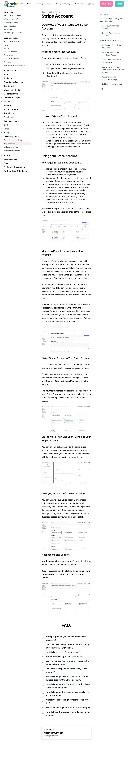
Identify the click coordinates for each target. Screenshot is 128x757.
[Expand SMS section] (16, 125)
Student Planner (10, 52)
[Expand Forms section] (16, 129)
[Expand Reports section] (16, 155)
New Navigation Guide (13, 33)
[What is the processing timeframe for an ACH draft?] (66, 701)
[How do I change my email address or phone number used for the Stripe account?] (66, 678)
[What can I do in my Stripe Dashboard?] (66, 656)
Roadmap (39, 4)
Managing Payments (12, 150)
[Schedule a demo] (119, 4)
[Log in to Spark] (92, 3)
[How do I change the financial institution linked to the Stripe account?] (66, 686)
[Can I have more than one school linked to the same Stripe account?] (66, 662)
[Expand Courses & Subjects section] (16, 98)
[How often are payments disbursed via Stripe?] (66, 707)
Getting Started (10, 26)
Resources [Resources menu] (80, 4)
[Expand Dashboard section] (16, 86)
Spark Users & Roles (12, 41)
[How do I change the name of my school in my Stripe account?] (66, 693)
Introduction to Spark (12, 16)
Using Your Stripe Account (111, 40)
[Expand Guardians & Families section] (16, 82)
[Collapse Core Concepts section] (16, 38)
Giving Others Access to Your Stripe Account (111, 61)
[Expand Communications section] (16, 121)
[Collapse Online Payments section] (16, 136)
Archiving (7, 62)
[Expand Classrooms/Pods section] (16, 90)
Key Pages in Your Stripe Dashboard (111, 46)
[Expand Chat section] (16, 163)
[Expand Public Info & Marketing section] (16, 167)
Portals (6, 45)
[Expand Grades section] (16, 101)
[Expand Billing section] (16, 133)
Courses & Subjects (12, 58)
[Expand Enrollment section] (16, 117)
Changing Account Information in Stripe (109, 78)
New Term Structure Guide (14, 65)
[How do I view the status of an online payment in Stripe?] (66, 713)
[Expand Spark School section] (16, 70)
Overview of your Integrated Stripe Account (112, 19)
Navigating (8, 29)
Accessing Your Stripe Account (110, 27)
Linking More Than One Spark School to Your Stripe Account (113, 69)
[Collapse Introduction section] (16, 12)
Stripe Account (10, 143)
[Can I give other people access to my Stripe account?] (66, 670)
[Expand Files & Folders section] (16, 159)
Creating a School (11, 23)
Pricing (58, 4)
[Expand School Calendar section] (16, 109)
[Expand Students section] (16, 78)
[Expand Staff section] (16, 74)
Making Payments (11, 147)
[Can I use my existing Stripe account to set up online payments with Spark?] (66, 646)
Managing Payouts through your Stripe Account (112, 53)
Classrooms (8, 55)
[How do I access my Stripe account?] (66, 652)
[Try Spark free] (106, 4)
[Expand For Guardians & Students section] (16, 171)
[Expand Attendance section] (16, 113)
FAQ (101, 89)
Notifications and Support (112, 84)
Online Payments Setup (13, 140)
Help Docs (49, 4)
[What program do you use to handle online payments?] (66, 638)
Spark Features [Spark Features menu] (27, 4)
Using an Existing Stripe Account (111, 34)
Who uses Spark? (11, 19)
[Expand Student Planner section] (16, 94)
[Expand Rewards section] (16, 105)
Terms (6, 48)
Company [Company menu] (68, 4)
